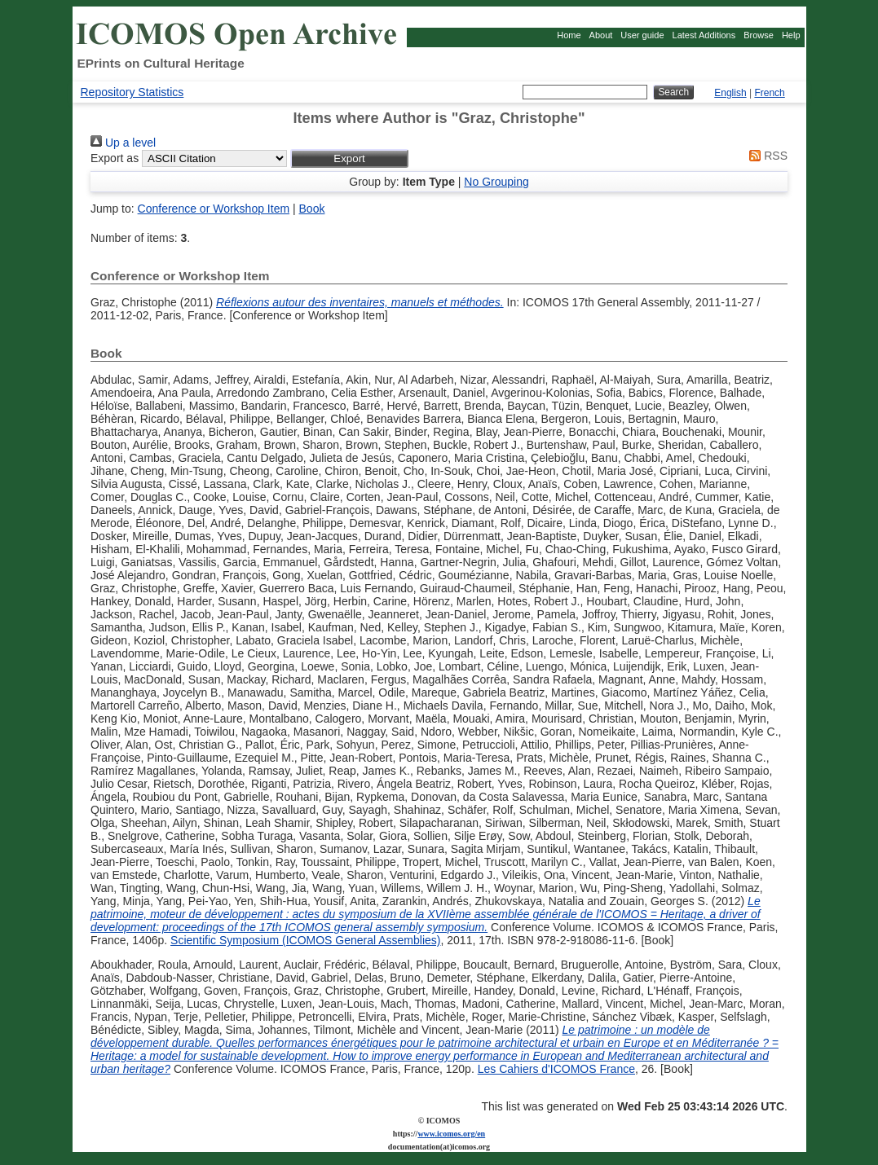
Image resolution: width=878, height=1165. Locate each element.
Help (791, 35)
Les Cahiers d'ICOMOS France (556, 1068)
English (730, 93)
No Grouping (496, 181)
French (769, 93)
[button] (349, 158)
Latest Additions (704, 35)
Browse (758, 35)
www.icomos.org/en (451, 1133)
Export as (114, 158)
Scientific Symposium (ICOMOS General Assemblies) (305, 940)
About (601, 35)
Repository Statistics (132, 92)
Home (568, 35)
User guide (642, 35)
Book (312, 208)
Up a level (123, 142)
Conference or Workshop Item (214, 208)
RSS (765, 155)
